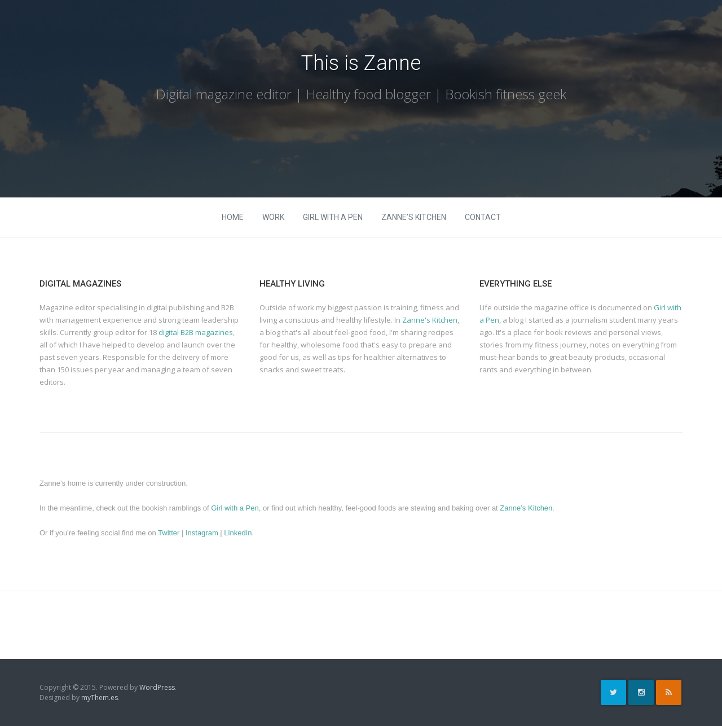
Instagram (203, 533)
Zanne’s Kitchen (413, 217)
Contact (483, 217)
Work (273, 217)
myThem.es (99, 697)
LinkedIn (238, 533)
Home (233, 217)
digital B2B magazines (196, 332)
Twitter (170, 533)
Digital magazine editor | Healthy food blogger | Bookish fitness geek (361, 94)
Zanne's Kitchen (429, 320)
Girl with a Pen (333, 217)
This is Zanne (361, 63)
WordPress (157, 687)
